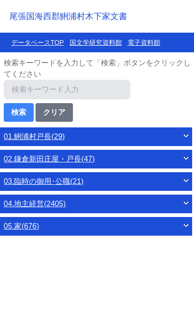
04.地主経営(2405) (35, 204)
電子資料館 (144, 42)
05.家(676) (21, 226)
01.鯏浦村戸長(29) (34, 136)
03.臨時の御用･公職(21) (44, 181)
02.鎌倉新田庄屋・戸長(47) (49, 159)
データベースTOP (37, 42)
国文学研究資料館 (96, 42)
